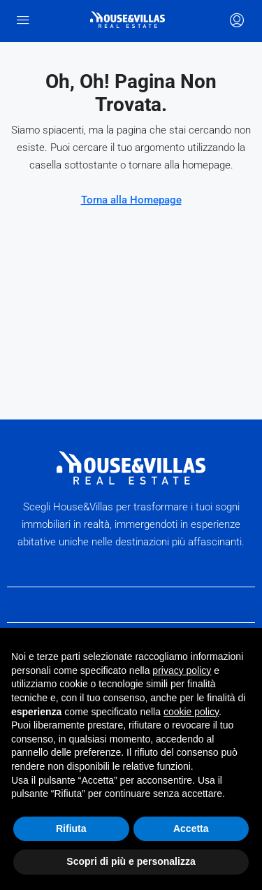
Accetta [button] (191, 828)
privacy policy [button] (181, 670)
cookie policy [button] (191, 711)
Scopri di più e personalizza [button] (130, 861)
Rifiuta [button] (71, 828)
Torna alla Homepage (131, 200)
